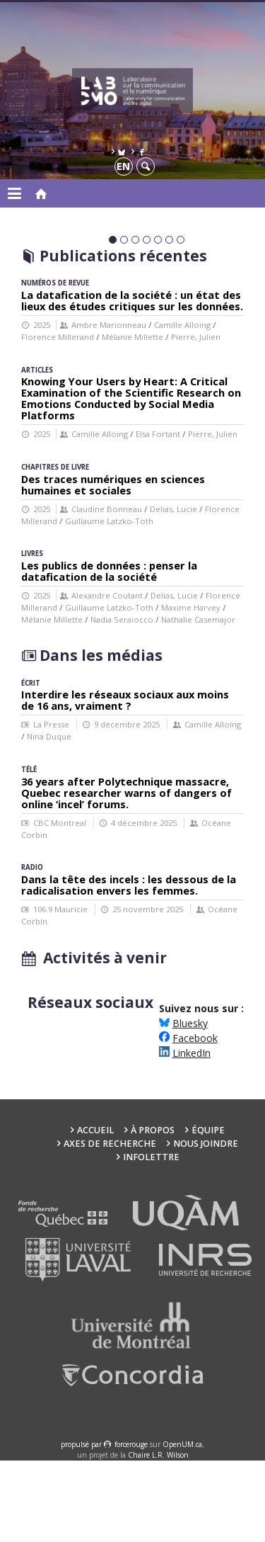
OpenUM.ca (182, 1526)
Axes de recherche (110, 1225)
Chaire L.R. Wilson (158, 1536)
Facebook (195, 1119)
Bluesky (190, 1104)
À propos (153, 1212)
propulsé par (82, 1526)
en (123, 166)
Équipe (208, 1212)
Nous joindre (205, 1225)
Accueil (95, 1212)
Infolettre (151, 1238)
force (131, 1526)
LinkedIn (191, 1134)
